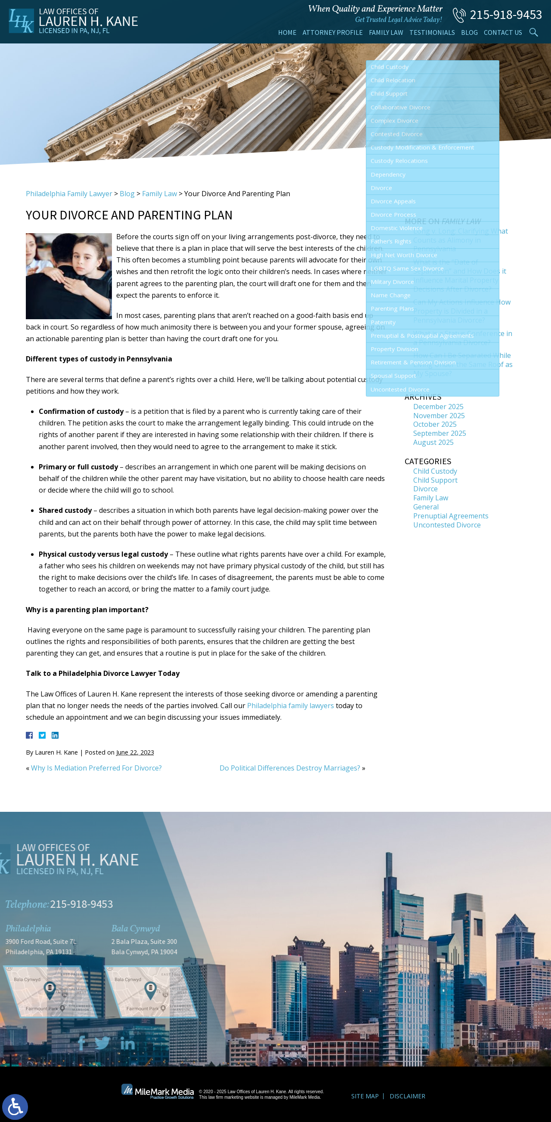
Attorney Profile (333, 32)
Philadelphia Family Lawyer (69, 193)
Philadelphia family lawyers (290, 705)
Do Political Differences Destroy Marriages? (290, 768)
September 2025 (439, 433)
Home (287, 32)
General (426, 507)
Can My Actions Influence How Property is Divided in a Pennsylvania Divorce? (462, 311)
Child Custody (435, 471)
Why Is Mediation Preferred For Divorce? (96, 768)
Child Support (435, 480)
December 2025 (438, 406)
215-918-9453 (506, 14)
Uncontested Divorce (447, 525)
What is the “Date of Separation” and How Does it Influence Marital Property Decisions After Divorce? (459, 275)
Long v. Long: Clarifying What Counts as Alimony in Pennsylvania (460, 240)
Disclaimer (407, 1096)
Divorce (425, 488)
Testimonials (432, 32)
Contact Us (503, 32)
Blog (469, 32)
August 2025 (433, 442)
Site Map (365, 1096)
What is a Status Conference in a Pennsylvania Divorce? (462, 338)
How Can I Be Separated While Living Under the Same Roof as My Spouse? (463, 364)
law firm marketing (225, 1097)
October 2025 (435, 424)
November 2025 (439, 415)
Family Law (386, 32)
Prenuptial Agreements (451, 516)
